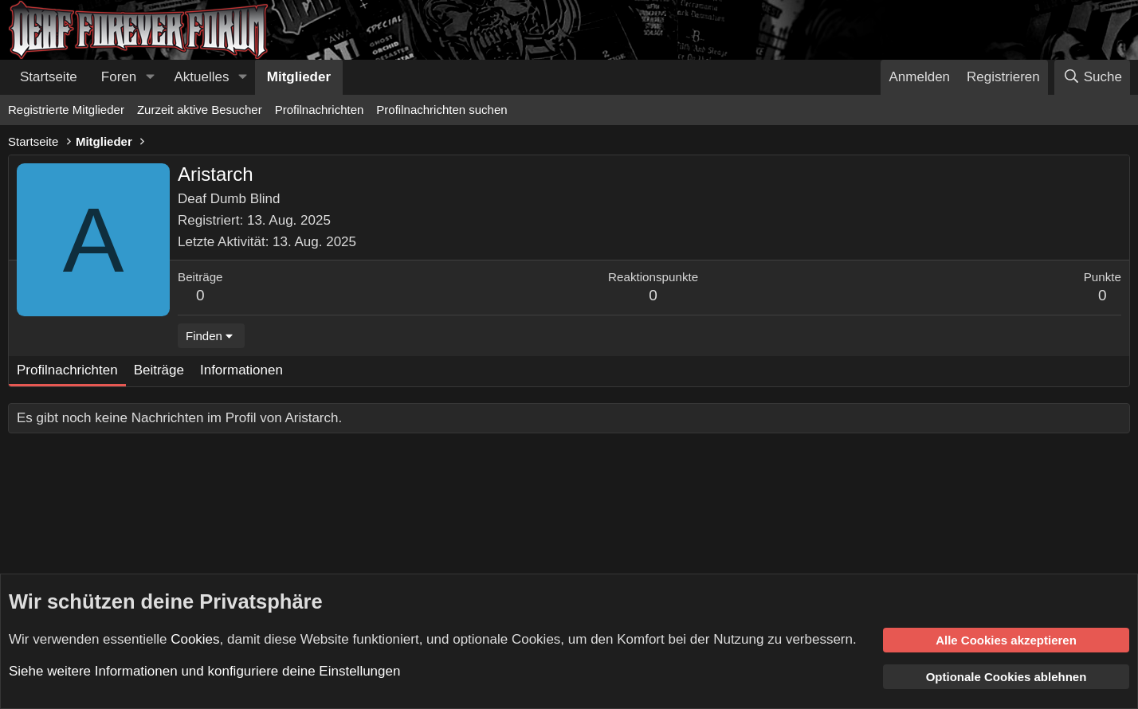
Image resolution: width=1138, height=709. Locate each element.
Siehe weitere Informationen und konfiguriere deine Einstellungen (204, 671)
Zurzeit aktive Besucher (199, 109)
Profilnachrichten (319, 109)
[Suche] (1092, 77)
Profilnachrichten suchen (441, 109)
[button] (150, 77)
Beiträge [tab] (159, 370)
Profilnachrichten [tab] (67, 370)
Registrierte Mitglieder (66, 109)
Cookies (195, 638)
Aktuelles (202, 76)
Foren (118, 76)
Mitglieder (299, 76)
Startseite (48, 76)
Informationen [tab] (241, 370)
